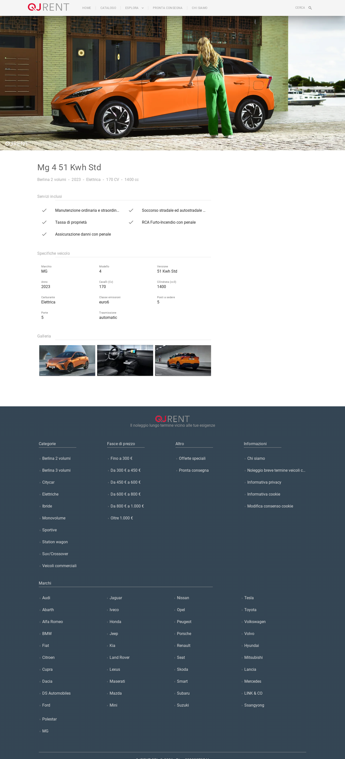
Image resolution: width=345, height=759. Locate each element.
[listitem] (70, 458)
